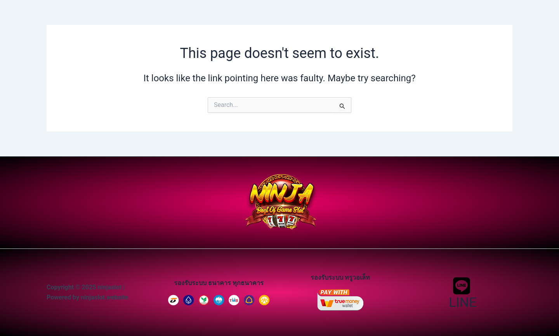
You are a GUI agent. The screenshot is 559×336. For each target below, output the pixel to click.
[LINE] (461, 292)
